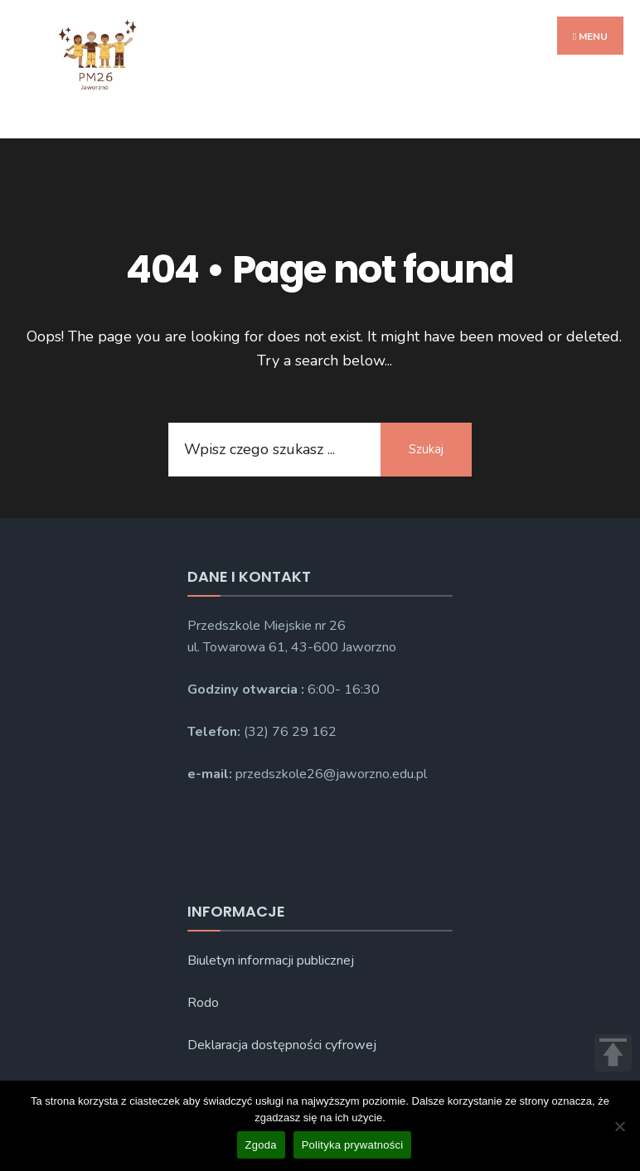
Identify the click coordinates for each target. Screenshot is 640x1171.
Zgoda (261, 1145)
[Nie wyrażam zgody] (619, 1126)
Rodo (203, 1003)
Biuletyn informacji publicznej (270, 960)
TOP (613, 1053)
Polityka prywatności (353, 1145)
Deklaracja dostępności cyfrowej (281, 1045)
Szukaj (426, 449)
